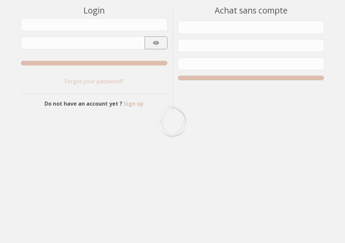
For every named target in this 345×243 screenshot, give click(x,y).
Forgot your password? (94, 81)
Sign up (134, 103)
